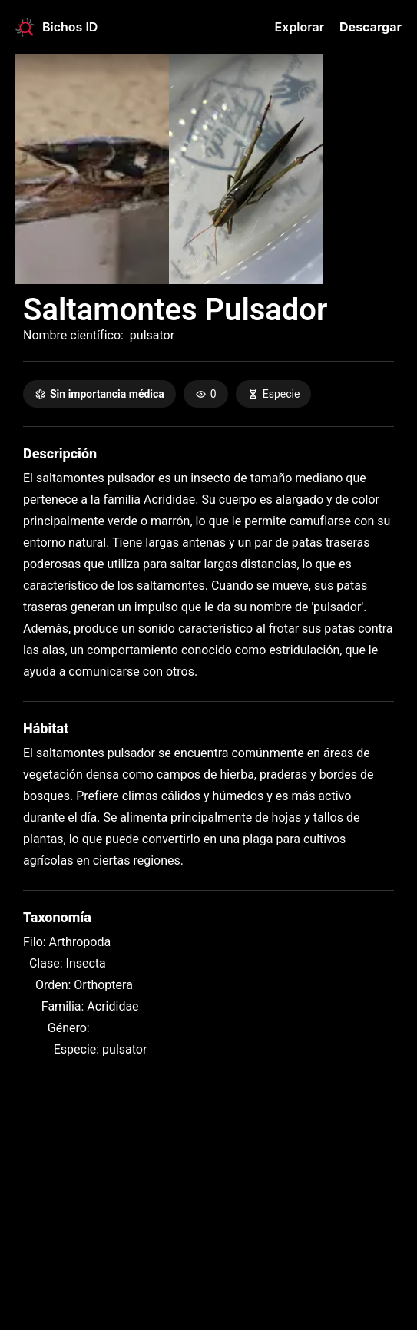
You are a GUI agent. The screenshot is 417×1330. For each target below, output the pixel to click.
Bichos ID (56, 27)
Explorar (299, 27)
